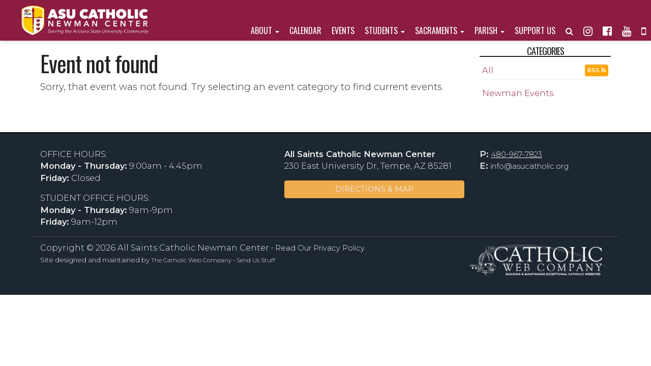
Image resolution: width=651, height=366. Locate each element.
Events (343, 30)
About (265, 30)
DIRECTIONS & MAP (374, 189)
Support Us (535, 30)
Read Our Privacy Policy (320, 248)
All (487, 70)
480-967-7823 (516, 154)
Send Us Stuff (255, 260)
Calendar (305, 30)
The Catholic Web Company (191, 260)
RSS (596, 70)
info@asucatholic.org (529, 166)
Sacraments (439, 30)
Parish (490, 30)
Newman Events (517, 93)
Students (385, 30)
